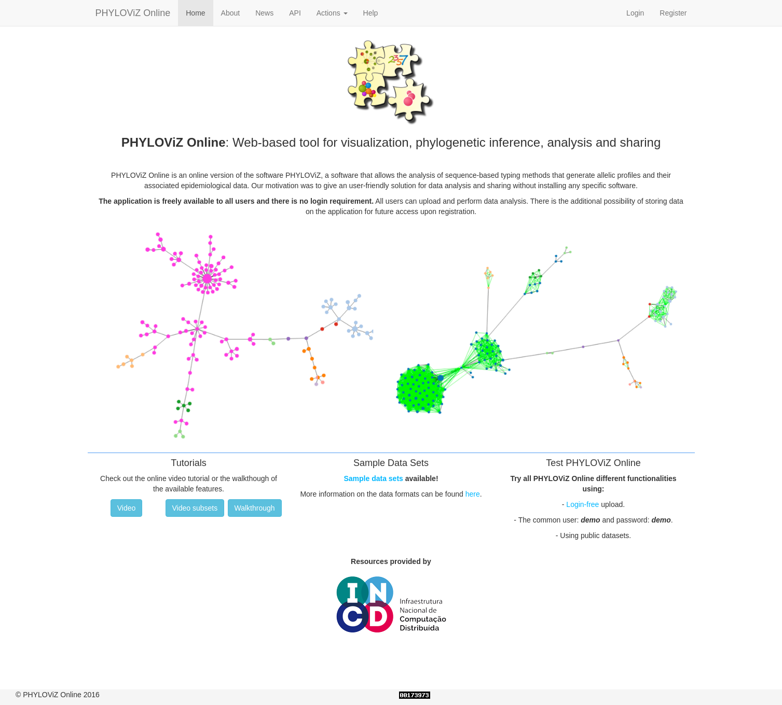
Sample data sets (373, 478)
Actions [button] (332, 13)
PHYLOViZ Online (133, 13)
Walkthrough (255, 508)
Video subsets (195, 508)
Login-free (582, 504)
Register (673, 13)
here (472, 494)
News (264, 13)
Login (635, 13)
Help (370, 13)
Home (195, 13)
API (295, 13)
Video (126, 508)
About (230, 13)
